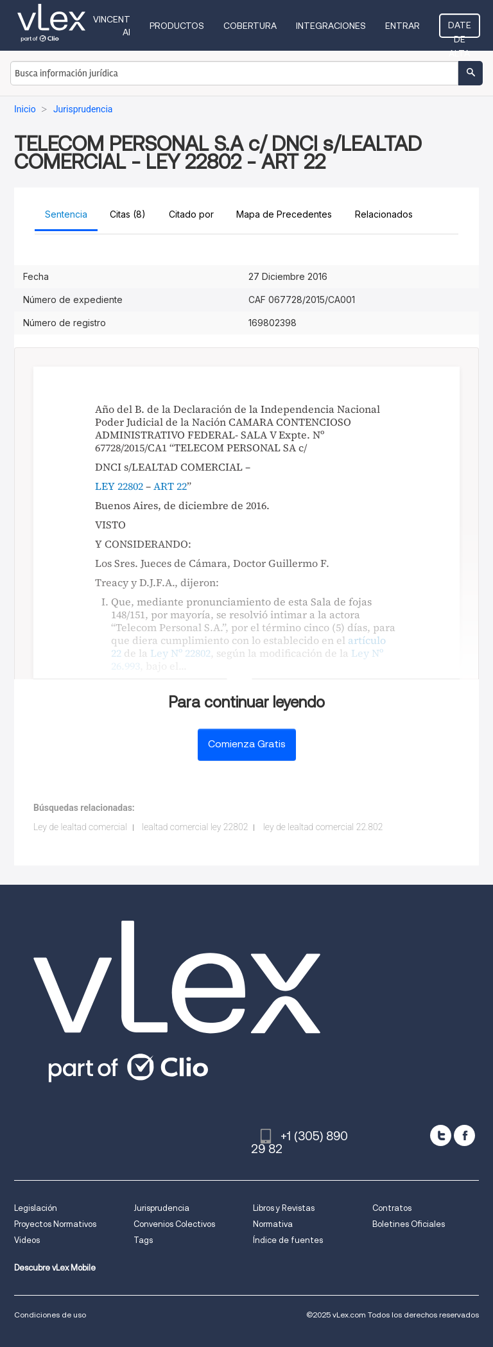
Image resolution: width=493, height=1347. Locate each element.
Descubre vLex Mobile (55, 1268)
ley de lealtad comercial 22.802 (323, 827)
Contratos (391, 1208)
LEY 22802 (119, 486)
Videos (27, 1240)
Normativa (273, 1224)
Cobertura (250, 26)
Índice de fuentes (288, 1240)
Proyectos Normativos (55, 1224)
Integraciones (331, 26)
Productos (177, 26)
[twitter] (440, 1135)
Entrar (402, 26)
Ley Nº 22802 (180, 653)
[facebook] (464, 1135)
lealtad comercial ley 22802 (195, 827)
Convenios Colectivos (174, 1224)
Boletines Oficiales (408, 1224)
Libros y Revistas (284, 1208)
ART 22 (170, 486)
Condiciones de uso (50, 1314)
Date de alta (459, 29)
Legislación (35, 1208)
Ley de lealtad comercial (80, 827)
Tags (143, 1240)
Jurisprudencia (161, 1208)
